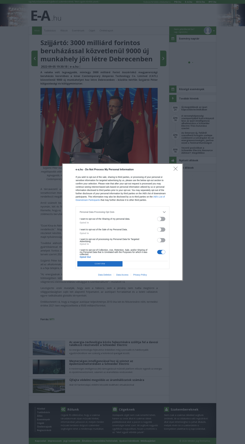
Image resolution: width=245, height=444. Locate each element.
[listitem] (122, 212)
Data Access (122, 275)
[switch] (161, 219)
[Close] (177, 170)
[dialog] (122, 222)
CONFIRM (100, 264)
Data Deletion (104, 275)
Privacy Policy (140, 275)
